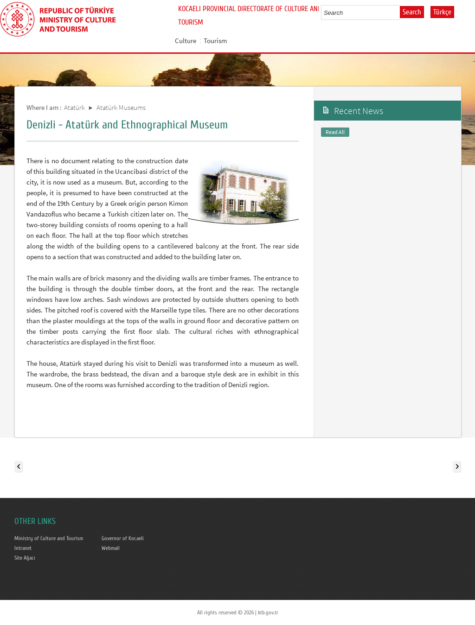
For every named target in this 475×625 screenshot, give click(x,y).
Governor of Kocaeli (123, 538)
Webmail (111, 548)
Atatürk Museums (121, 107)
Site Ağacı (24, 558)
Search (412, 12)
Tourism (215, 40)
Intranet (23, 548)
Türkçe (442, 12)
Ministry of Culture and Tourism (48, 538)
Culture (185, 40)
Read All (335, 131)
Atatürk (74, 107)
